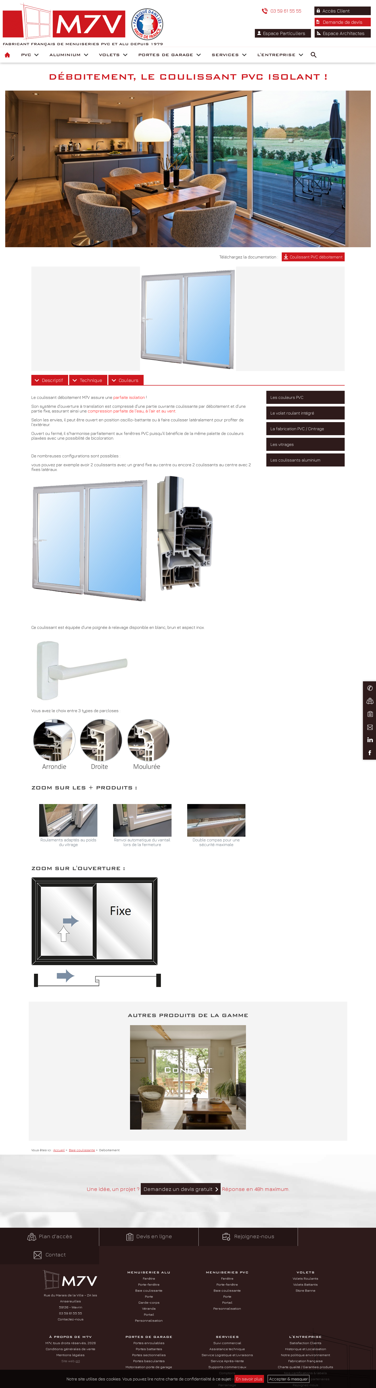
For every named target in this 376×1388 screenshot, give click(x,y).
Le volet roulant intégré (292, 413)
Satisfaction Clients (305, 1324)
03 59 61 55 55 (225, 11)
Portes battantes (149, 1330)
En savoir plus (249, 1379)
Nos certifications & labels (305, 1354)
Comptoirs (227, 1354)
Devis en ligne (141, 1237)
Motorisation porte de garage (149, 1348)
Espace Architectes (344, 22)
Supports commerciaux (227, 1348)
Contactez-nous (71, 1301)
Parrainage (227, 1367)
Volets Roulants (305, 1260)
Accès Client (278, 11)
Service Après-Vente (227, 1342)
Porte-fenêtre (149, 1266)
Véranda (149, 1290)
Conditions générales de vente (70, 1330)
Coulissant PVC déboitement (316, 257)
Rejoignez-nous (235, 1237)
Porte (149, 1278)
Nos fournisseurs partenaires (305, 1361)
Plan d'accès (47, 1237)
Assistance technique (227, 1330)
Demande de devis (343, 11)
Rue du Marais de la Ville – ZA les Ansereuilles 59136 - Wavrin (70, 1283)
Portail (149, 1296)
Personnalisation (149, 1302)
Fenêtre (149, 1260)
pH (77, 1342)
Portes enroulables (148, 1324)
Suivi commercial (227, 1324)
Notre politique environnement (305, 1336)
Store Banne (305, 1272)
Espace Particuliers (286, 22)
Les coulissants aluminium (295, 460)
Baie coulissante (148, 1272)
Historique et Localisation (305, 1330)
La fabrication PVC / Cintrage (297, 428)
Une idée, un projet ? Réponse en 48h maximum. (188, 1189)
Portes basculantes (149, 1342)
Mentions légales (70, 1336)
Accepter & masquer (288, 1379)
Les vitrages (282, 444)
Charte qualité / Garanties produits (305, 1348)
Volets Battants (305, 1266)
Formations (227, 1361)
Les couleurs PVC (287, 397)
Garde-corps (149, 1284)
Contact (329, 1237)
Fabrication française (305, 1342)
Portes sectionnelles (149, 1336)
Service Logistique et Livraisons (227, 1336)
